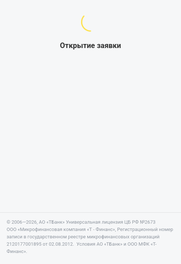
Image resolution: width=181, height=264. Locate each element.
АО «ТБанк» (52, 222)
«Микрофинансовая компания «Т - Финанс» (66, 229)
